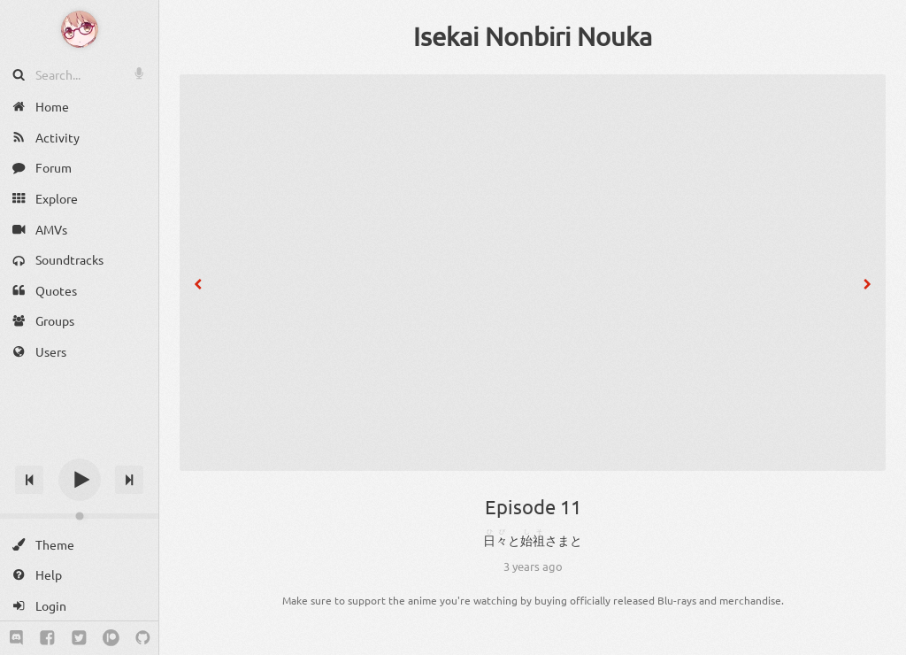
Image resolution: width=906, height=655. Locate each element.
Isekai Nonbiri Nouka (532, 36)
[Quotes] (79, 290)
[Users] (79, 351)
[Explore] (79, 198)
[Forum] (79, 167)
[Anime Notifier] (79, 29)
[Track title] (79, 448)
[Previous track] (29, 480)
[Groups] (79, 320)
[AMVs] (79, 228)
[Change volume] (79, 516)
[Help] (79, 574)
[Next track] (129, 480)
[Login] (79, 605)
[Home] (79, 106)
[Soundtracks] (79, 259)
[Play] (79, 479)
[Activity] (79, 137)
